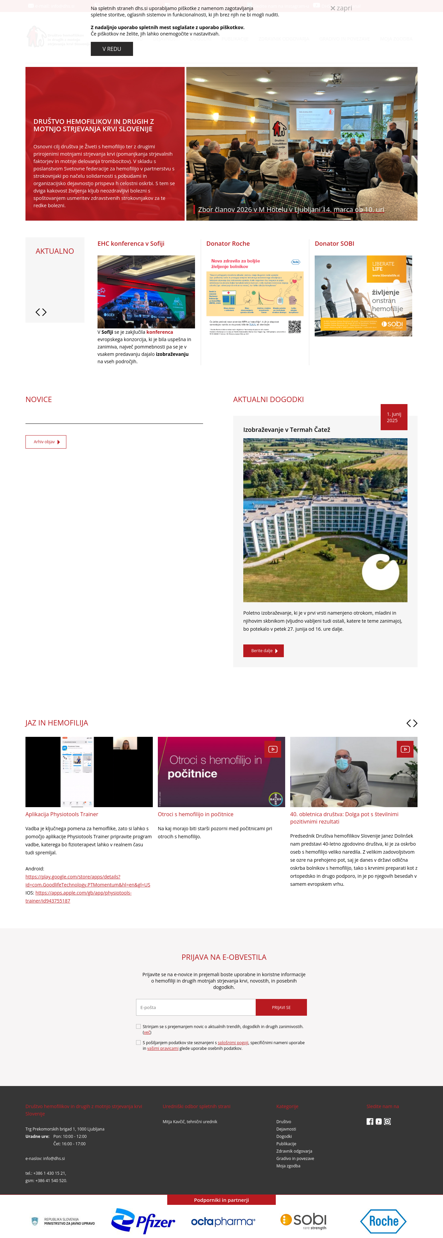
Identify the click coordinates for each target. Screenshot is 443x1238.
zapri (341, 7)
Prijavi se (281, 1007)
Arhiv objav (44, 442)
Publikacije (286, 1144)
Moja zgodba (288, 1166)
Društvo (283, 1122)
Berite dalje (261, 650)
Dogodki (284, 1136)
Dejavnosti (286, 1129)
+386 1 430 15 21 (49, 1173)
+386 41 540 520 (51, 1180)
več (147, 1032)
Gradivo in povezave (295, 1158)
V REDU (112, 49)
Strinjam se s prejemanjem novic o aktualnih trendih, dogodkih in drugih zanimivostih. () (220, 1029)
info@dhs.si (54, 1158)
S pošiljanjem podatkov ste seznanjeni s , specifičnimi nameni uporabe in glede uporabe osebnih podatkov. (220, 1045)
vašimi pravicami (163, 1048)
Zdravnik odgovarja (294, 1151)
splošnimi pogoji (233, 1043)
